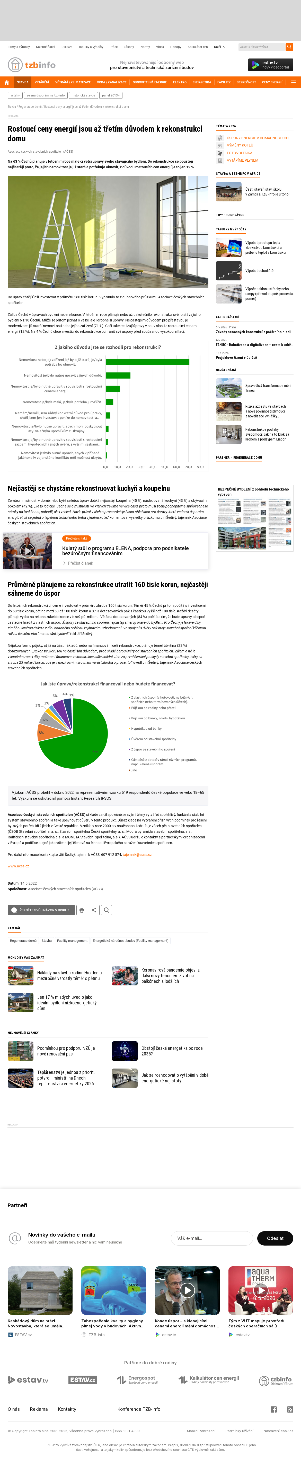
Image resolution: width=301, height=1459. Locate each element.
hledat (106, 910)
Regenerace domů (30, 107)
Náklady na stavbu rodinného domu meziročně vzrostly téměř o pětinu (69, 975)
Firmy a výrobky (19, 47)
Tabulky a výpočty (90, 47)
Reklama (39, 1409)
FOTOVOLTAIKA (239, 153)
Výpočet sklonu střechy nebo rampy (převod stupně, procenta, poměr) (269, 294)
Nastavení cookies (278, 1431)
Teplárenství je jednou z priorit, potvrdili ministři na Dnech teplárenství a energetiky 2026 (65, 1078)
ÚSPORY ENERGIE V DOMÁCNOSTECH (258, 138)
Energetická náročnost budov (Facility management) (131, 941)
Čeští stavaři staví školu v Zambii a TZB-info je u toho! (267, 192)
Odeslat (275, 1238)
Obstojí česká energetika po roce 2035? (172, 1050)
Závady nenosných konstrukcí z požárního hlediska (255, 332)
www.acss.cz (18, 866)
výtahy (15, 95)
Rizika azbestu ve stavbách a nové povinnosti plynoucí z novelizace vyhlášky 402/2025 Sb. (265, 411)
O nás (14, 1409)
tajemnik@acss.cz (137, 855)
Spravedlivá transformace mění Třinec (268, 388)
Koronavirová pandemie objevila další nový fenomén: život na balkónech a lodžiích (170, 975)
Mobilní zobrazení (201, 1431)
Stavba (12, 107)
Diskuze (66, 47)
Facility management (72, 941)
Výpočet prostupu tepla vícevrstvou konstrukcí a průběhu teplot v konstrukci (265, 247)
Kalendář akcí (45, 47)
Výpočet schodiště (259, 270)
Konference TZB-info (139, 1409)
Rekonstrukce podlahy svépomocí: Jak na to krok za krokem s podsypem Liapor (267, 434)
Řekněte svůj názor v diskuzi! (45, 910)
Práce (114, 47)
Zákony (129, 47)
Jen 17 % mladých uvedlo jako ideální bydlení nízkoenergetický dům (67, 1002)
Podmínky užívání (239, 1431)
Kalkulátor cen (198, 47)
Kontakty (67, 1409)
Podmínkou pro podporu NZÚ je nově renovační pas (66, 1050)
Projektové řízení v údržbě (236, 358)
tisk (82, 910)
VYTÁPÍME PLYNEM (242, 160)
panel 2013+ (111, 95)
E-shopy (175, 47)
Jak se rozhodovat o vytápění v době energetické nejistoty (174, 1077)
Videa (160, 47)
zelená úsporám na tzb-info (46, 95)
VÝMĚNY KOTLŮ (240, 145)
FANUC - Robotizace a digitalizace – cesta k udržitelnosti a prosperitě (255, 345)
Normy (145, 47)
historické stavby (83, 95)
